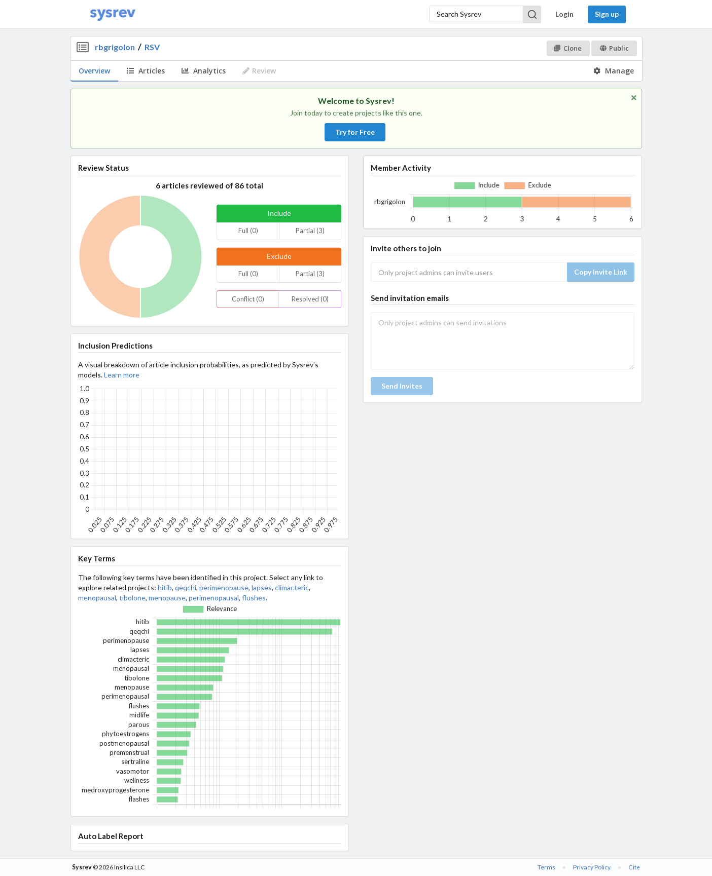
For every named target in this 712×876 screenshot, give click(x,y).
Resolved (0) (310, 299)
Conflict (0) (248, 299)
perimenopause (223, 587)
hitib (165, 587)
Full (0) (248, 230)
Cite (634, 867)
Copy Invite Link (600, 272)
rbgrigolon (115, 47)
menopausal (97, 597)
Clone (567, 48)
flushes (254, 597)
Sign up (607, 14)
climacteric (292, 587)
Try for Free (355, 132)
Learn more (121, 374)
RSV (152, 47)
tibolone (132, 597)
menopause (167, 597)
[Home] (112, 14)
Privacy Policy (592, 867)
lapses (262, 587)
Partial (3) (310, 230)
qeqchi (185, 587)
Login (564, 14)
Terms (546, 867)
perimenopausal (214, 597)
